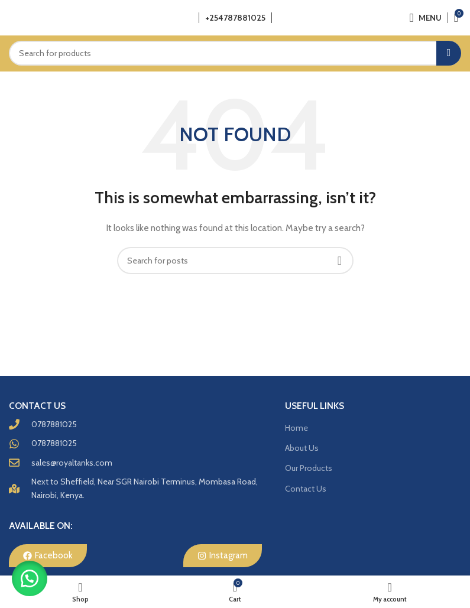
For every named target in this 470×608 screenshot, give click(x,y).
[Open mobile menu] (425, 18)
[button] (29, 578)
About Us (302, 448)
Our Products (308, 468)
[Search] (235, 53)
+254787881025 (235, 17)
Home (296, 427)
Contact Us (305, 488)
